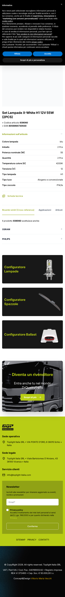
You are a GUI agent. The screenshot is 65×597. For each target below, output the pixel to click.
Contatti (43, 539)
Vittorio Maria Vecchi (41, 578)
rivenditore (32, 374)
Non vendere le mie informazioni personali (34, 34)
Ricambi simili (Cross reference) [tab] (18, 210)
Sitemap (20, 539)
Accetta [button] (47, 54)
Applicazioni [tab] (45, 210)
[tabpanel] (32, 231)
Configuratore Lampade (14, 269)
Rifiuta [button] (17, 54)
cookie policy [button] (7, 21)
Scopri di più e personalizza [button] (32, 60)
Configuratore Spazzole (14, 302)
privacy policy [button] (37, 42)
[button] (61, 4)
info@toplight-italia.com (19, 475)
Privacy (13, 518)
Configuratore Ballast (20, 334)
